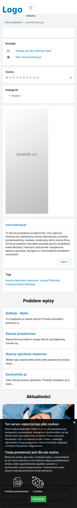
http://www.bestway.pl (28, 57)
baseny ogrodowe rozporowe (21, 280)
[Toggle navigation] (30, 8)
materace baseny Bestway (20, 284)
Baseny (16, 95)
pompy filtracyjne (50, 280)
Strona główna (13, 22)
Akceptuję (38, 499)
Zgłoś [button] (63, 261)
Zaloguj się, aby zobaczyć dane (33, 50)
